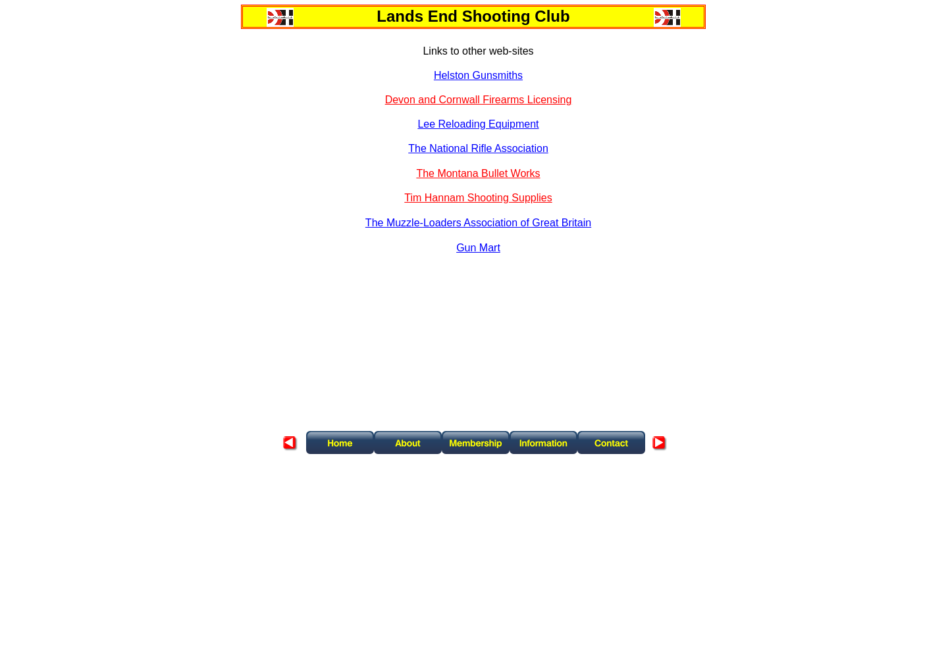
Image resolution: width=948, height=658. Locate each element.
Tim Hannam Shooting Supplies (478, 197)
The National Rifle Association (478, 148)
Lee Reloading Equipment (478, 124)
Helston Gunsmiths (478, 75)
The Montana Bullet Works (478, 173)
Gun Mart (478, 247)
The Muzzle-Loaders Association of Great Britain (478, 222)
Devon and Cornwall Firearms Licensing (478, 99)
